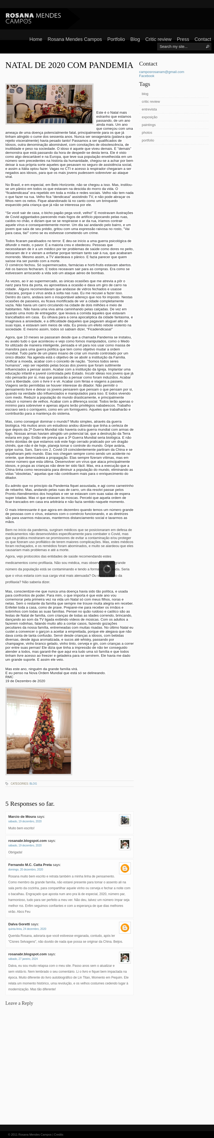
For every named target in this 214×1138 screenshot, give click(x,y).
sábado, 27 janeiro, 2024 (23, 958)
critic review (151, 102)
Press (183, 39)
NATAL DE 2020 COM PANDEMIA (69, 65)
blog (33, 783)
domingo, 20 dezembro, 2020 (25, 869)
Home (35, 39)
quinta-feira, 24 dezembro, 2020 (27, 928)
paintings (149, 125)
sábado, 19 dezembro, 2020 (25, 821)
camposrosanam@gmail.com (161, 72)
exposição (150, 117)
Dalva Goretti (19, 924)
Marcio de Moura (22, 817)
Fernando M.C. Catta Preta (30, 865)
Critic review (158, 39)
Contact (202, 39)
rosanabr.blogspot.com (27, 841)
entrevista (149, 109)
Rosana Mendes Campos (75, 39)
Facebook (146, 76)
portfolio (148, 140)
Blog (135, 39)
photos (147, 133)
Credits (58, 1134)
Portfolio (116, 39)
